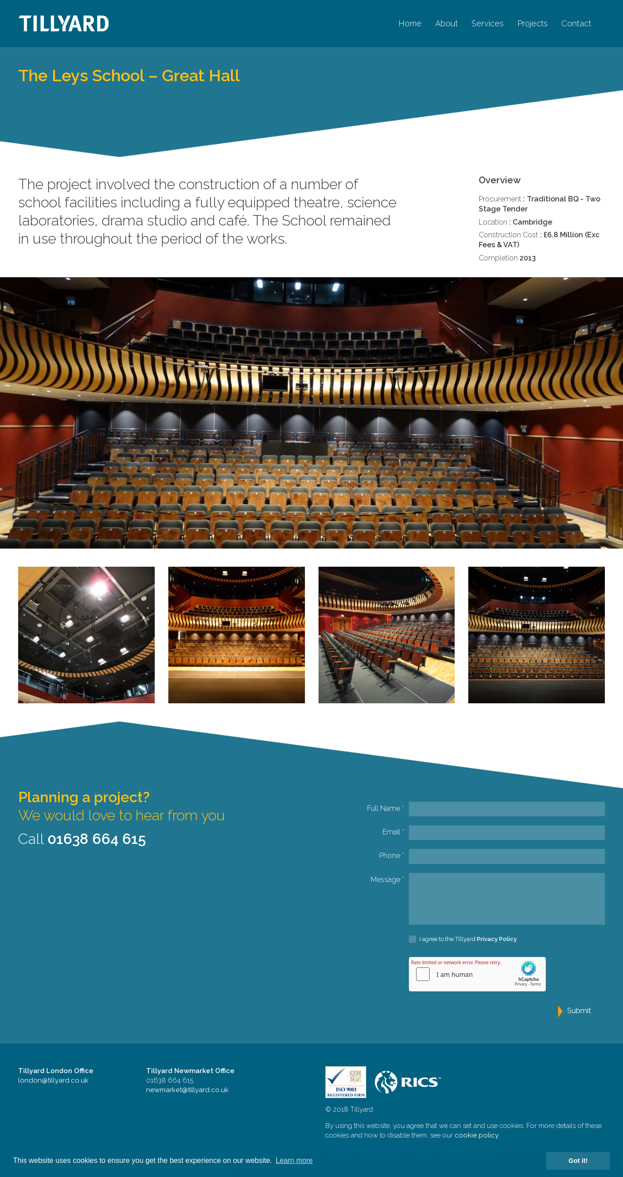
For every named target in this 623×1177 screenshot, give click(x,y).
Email (393, 832)
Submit (579, 1010)
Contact (576, 23)
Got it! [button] (578, 1160)
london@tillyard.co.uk (53, 1080)
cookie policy (477, 1135)
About (446, 23)
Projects (532, 23)
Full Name (385, 808)
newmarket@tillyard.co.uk (187, 1090)
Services (487, 23)
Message (387, 879)
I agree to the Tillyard (463, 939)
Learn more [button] (294, 1160)
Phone (391, 855)
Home (410, 23)
